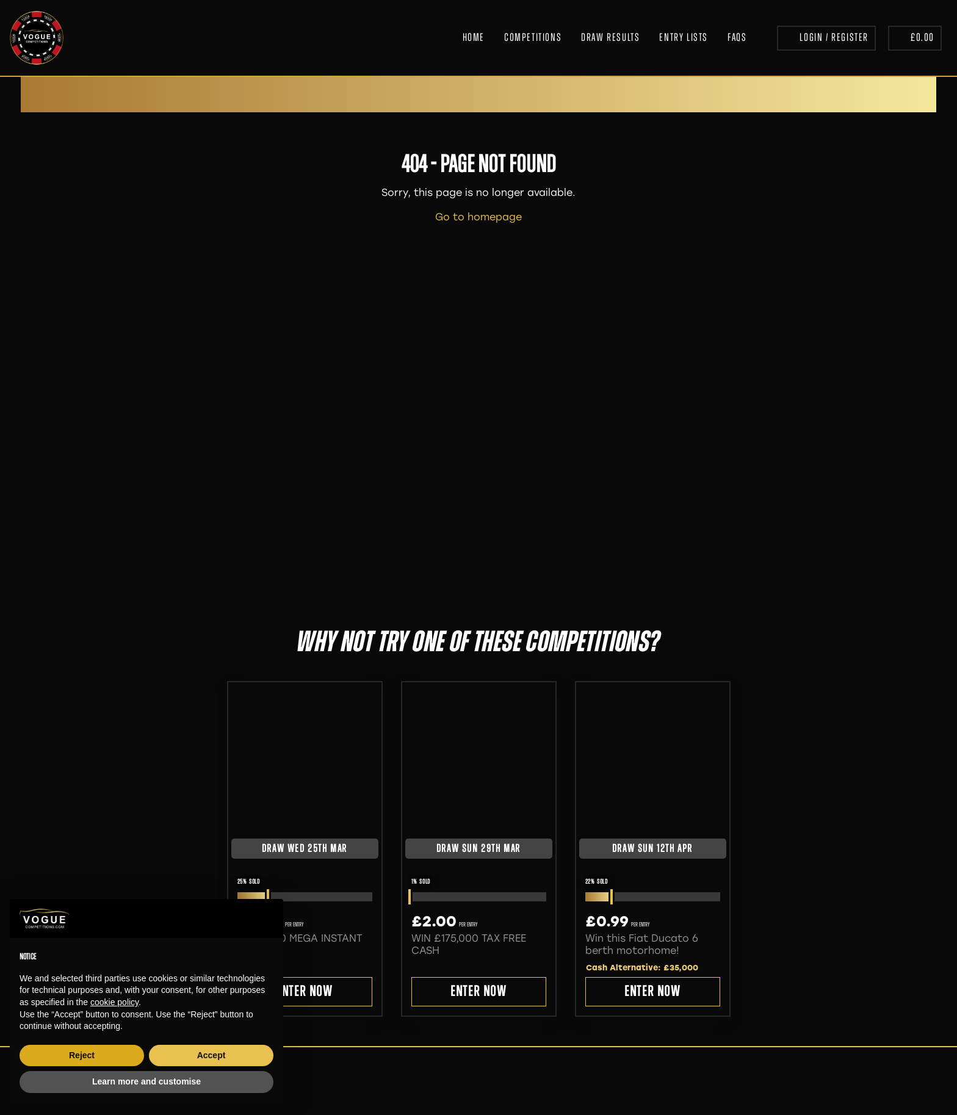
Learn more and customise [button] (146, 1081)
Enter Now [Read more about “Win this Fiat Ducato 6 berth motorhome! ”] (652, 992)
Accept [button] (211, 1055)
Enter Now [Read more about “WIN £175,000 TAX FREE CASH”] (478, 992)
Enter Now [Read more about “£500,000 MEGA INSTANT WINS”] (304, 992)
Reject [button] (82, 1055)
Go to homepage (478, 217)
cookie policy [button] (114, 1002)
